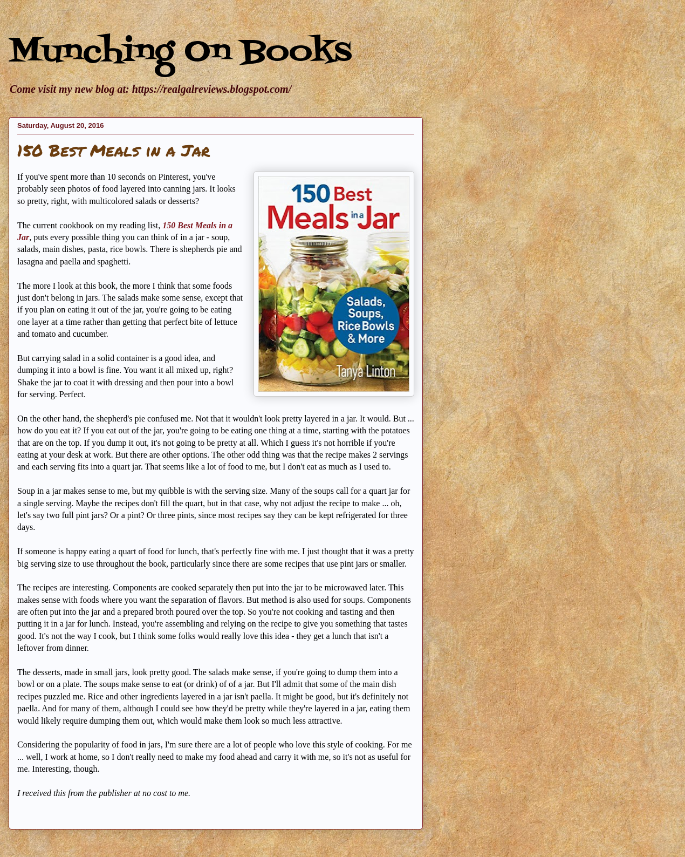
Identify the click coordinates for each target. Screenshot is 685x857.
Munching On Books (180, 52)
